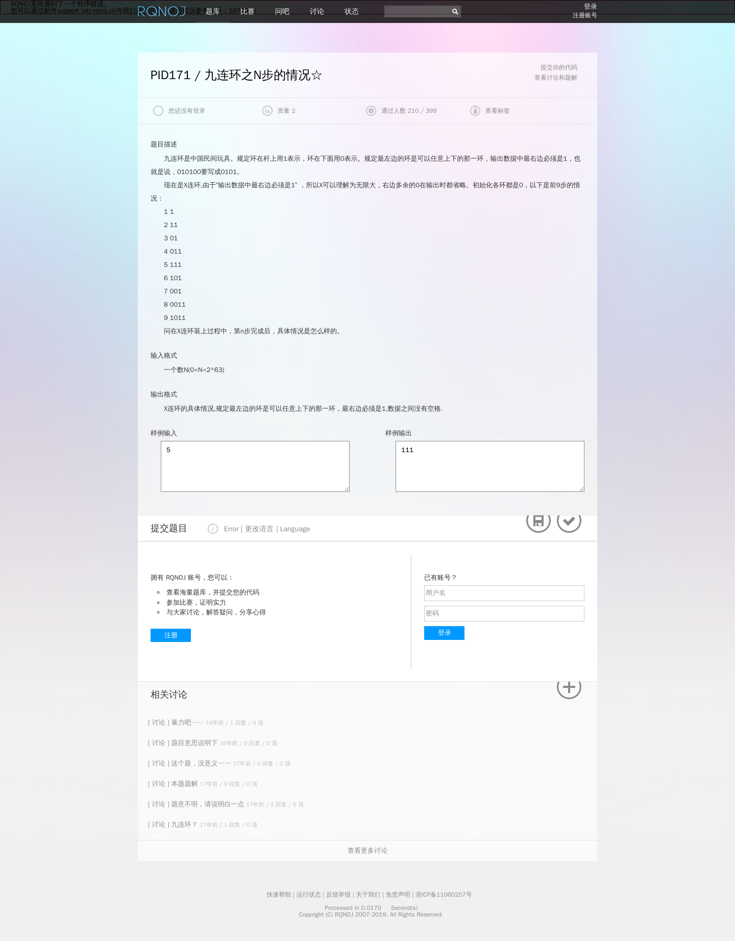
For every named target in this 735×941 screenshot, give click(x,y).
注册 (171, 635)
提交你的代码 (559, 67)
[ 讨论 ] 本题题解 (174, 783)
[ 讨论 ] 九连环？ (174, 824)
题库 (213, 11)
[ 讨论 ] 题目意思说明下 (183, 742)
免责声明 (398, 894)
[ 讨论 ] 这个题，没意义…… (190, 763)
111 (490, 466)
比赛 (247, 11)
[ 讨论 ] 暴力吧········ (177, 722)
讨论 (317, 11)
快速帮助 (278, 894)
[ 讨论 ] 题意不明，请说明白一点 (197, 804)
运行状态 (309, 894)
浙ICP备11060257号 (443, 894)
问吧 (282, 11)
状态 (352, 11)
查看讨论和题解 (555, 77)
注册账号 (585, 15)
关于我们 (368, 894)
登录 (590, 6)
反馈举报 (338, 894)
